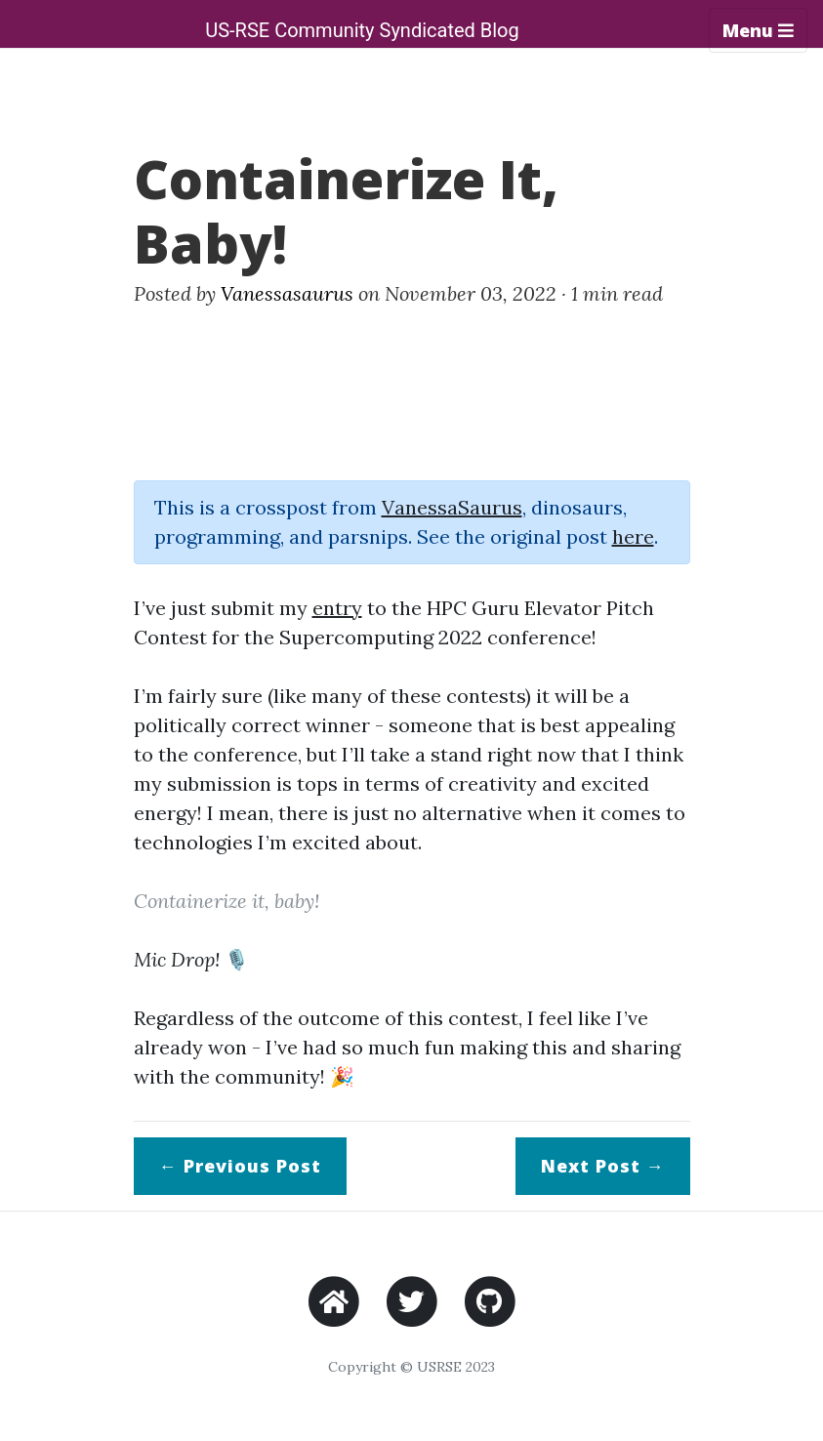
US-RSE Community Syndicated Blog (362, 30)
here (633, 536)
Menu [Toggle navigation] (758, 30)
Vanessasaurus (287, 293)
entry (337, 608)
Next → (603, 1165)
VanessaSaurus (452, 507)
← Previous (240, 1165)
